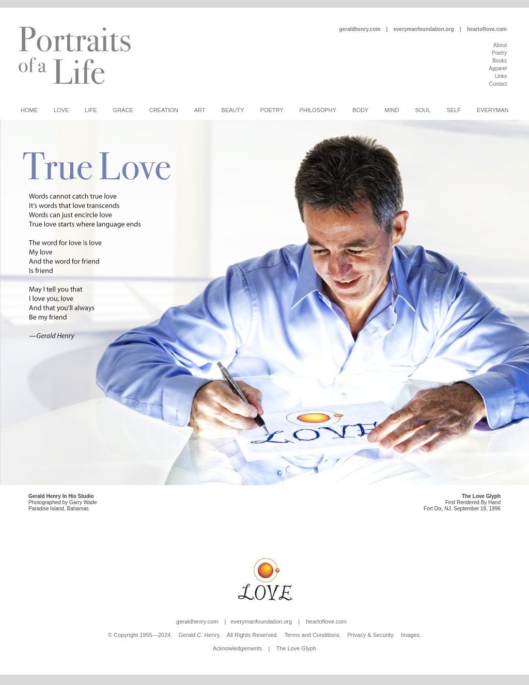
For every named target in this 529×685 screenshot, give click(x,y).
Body (360, 110)
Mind (391, 110)
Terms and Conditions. (312, 635)
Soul (422, 110)
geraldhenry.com (360, 29)
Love (61, 110)
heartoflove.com (487, 29)
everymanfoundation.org (423, 29)
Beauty (233, 110)
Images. (411, 635)
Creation (163, 110)
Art (200, 110)
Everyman (493, 110)
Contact (498, 84)
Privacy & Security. (371, 635)
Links (501, 76)
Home (29, 110)
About (500, 45)
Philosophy (318, 110)
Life (91, 110)
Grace (123, 110)
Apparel (498, 68)
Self (453, 110)
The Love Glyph (296, 648)
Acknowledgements (237, 648)
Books (499, 61)
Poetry (499, 53)
